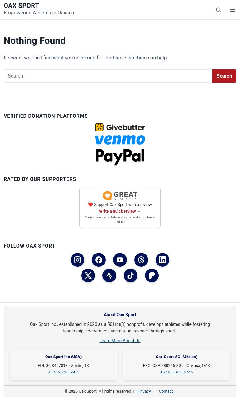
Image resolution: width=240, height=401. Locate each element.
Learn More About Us (119, 340)
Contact (166, 391)
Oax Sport (21, 5)
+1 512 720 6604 (63, 372)
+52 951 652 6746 (176, 372)
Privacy (144, 391)
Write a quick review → (120, 211)
